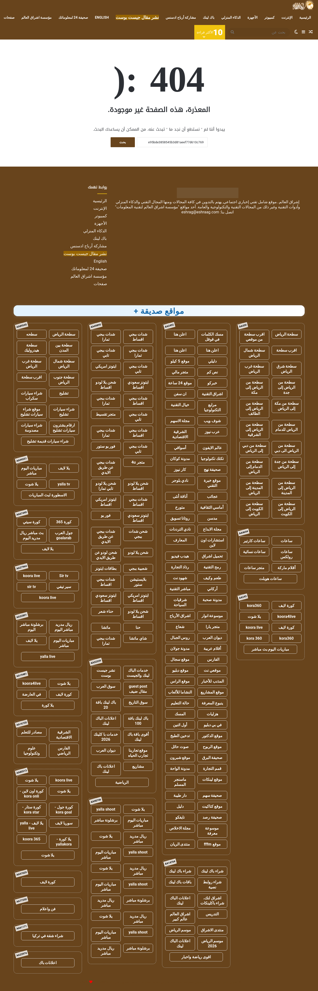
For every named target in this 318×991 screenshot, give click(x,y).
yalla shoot (105, 809)
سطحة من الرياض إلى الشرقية (254, 429)
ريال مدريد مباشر (138, 839)
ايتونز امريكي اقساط (105, 502)
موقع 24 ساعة (180, 383)
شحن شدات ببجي (138, 534)
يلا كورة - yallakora (64, 841)
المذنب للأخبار (212, 681)
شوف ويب (212, 421)
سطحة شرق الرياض (287, 369)
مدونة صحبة (212, 599)
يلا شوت (254, 616)
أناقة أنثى (180, 496)
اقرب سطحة (286, 350)
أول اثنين (180, 725)
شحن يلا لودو (138, 552)
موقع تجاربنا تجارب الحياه (138, 753)
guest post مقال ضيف (138, 689)
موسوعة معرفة (212, 831)
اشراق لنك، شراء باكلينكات (212, 900)
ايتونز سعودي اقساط (138, 385)
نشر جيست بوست (106, 673)
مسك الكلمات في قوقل (212, 337)
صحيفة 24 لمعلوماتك (73, 17)
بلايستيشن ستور (138, 582)
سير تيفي (64, 586)
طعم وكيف (212, 578)
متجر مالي (180, 372)
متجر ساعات (254, 567)
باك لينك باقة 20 (106, 705)
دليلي (212, 361)
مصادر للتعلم (31, 732)
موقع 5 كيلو (180, 361)
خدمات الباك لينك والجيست (138, 673)
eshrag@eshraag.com (200, 212)
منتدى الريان (180, 844)
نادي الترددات (180, 529)
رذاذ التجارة (180, 567)
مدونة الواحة (180, 768)
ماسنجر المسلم (180, 782)
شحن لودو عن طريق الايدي (106, 555)
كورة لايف (286, 605)
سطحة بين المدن (63, 348)
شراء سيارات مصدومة (31, 428)
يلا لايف (64, 468)
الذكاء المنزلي (231, 17)
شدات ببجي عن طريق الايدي (106, 467)
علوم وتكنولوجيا (32, 751)
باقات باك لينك (180, 882)
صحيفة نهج (212, 469)
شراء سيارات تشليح (63, 412)
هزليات (212, 714)
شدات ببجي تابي (106, 353)
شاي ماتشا (138, 638)
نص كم (212, 372)
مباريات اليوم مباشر (138, 823)
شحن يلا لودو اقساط (106, 385)
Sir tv (63, 575)
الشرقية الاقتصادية (180, 434)
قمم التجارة (212, 768)
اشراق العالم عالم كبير (180, 916)
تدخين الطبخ (180, 735)
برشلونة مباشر (106, 820)
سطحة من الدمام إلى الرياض (254, 466)
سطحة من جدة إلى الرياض (286, 464)
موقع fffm (212, 844)
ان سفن (180, 394)
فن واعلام (48, 909)
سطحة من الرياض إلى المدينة (286, 487)
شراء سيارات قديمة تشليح (48, 441)
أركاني (212, 589)
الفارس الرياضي (63, 751)
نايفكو (180, 817)
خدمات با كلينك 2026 (106, 737)
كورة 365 (64, 522)
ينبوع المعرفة (212, 703)
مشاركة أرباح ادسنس (181, 17)
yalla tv (63, 484)
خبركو (212, 383)
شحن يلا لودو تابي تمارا (106, 486)
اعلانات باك (48, 962)
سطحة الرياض (286, 334)
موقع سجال (180, 659)
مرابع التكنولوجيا (212, 407)
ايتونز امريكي (105, 366)
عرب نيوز (212, 431)
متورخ (180, 507)
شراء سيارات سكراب (31, 396)
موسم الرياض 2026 (212, 943)
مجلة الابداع (212, 529)
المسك (180, 714)
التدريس (212, 914)
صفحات (9, 17)
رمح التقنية (212, 567)
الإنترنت (287, 17)
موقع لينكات (212, 779)
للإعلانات (83, 982)
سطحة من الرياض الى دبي (286, 448)
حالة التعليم (180, 703)
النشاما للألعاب (180, 692)
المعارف (180, 540)
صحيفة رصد (212, 817)
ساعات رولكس (286, 554)
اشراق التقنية (212, 394)
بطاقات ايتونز (105, 568)
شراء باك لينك (212, 871)
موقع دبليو (180, 670)
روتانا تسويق (180, 518)
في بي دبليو (212, 725)
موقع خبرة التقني (212, 483)
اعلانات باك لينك (106, 769)
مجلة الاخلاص (180, 828)
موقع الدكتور (212, 735)
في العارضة (31, 694)
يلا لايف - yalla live (31, 825)
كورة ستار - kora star (31, 809)
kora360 (254, 605)
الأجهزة (252, 17)
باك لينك (208, 17)
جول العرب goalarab (64, 535)
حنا (138, 627)
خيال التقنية (180, 405)
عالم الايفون (212, 447)
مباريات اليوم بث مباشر (270, 649)
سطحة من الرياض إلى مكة (254, 387)
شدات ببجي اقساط (138, 337)
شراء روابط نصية (212, 884)
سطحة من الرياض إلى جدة (286, 387)
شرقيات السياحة (180, 602)
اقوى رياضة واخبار (196, 957)
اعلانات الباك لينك (180, 900)
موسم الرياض (180, 930)
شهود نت (180, 578)
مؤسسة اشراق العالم (36, 17)
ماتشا (105, 627)
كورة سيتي (31, 522)
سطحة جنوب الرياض (63, 380)
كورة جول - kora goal (64, 809)
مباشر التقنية (180, 589)
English (102, 17)
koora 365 (31, 839)
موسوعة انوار (212, 615)
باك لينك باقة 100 (138, 721)
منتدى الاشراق (212, 930)
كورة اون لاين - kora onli (31, 793)
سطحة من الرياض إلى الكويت (286, 508)
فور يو (106, 515)
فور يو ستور (105, 446)
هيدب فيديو (180, 556)
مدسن (212, 518)
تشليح (63, 393)
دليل (180, 806)
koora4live (286, 616)
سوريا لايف (64, 823)
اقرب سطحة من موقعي (254, 337)
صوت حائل (180, 746)
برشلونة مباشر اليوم (31, 627)
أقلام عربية (212, 648)
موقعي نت (212, 670)
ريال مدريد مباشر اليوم (64, 627)
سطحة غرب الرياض (254, 369)
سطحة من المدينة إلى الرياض (254, 487)
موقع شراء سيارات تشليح (31, 412)
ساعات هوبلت (270, 578)
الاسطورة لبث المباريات (48, 495)
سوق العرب (105, 686)
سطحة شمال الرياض (254, 353)
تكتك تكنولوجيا (212, 458)
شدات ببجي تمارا (106, 337)
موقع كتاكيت (212, 806)
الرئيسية (305, 17)
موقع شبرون (180, 757)
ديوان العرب (212, 637)
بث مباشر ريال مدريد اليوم (31, 535)
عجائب (212, 496)
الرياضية (122, 782)
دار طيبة (180, 795)
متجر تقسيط (106, 414)
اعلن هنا (180, 334)
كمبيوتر (269, 17)
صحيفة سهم (212, 795)
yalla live (47, 656)
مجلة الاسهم (180, 421)
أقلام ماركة (286, 567)
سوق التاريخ (138, 702)
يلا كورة (48, 705)
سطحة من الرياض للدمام (286, 427)
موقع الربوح (212, 746)
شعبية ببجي (138, 568)
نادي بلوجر (180, 480)
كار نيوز (180, 469)
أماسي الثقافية (212, 507)
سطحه (31, 334)
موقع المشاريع (212, 692)
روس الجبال (180, 637)
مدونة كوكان (180, 458)
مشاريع (138, 766)
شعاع (180, 626)
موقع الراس (180, 681)
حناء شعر (105, 611)
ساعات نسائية (254, 551)
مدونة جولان (180, 648)
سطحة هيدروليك (31, 348)
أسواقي (180, 447)
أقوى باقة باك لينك (138, 737)
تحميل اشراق (212, 556)
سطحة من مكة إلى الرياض (286, 406)
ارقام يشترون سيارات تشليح (64, 428)
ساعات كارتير (254, 541)
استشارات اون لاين (212, 543)
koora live (254, 627)
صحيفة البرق (212, 757)
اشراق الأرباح (180, 615)
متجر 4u (138, 462)
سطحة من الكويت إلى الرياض (254, 508)
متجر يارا (212, 626)
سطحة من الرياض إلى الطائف (254, 408)
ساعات (286, 541)
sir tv (31, 586)
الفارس (212, 659)
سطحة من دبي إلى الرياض (254, 448)
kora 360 (254, 638)
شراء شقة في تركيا (47, 936)
